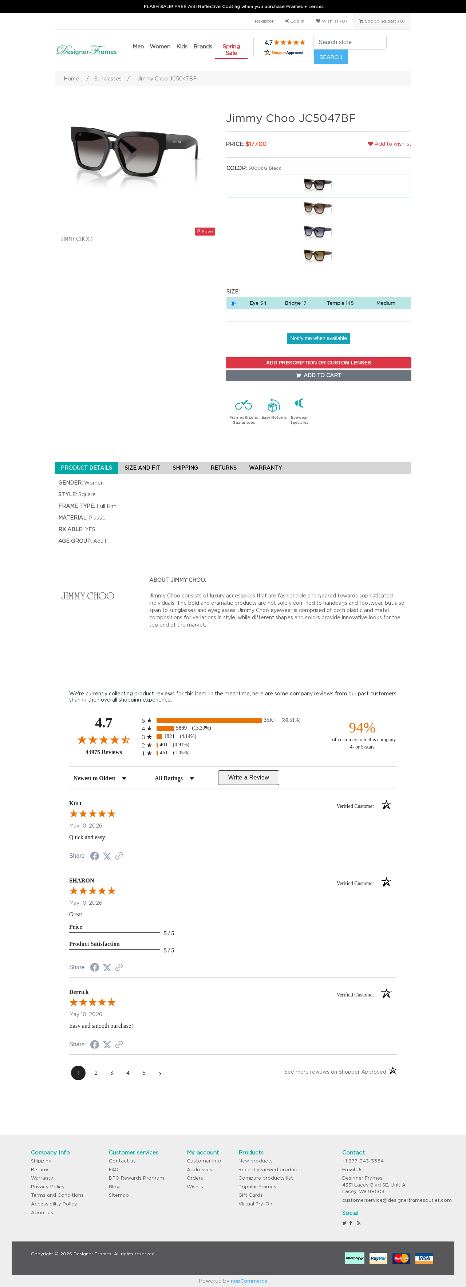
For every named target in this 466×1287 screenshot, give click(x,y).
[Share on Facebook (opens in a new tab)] (94, 857)
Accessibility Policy (54, 1204)
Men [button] (138, 46)
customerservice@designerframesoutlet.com (397, 1200)
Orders (195, 1178)
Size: (233, 292)
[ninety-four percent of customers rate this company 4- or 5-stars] (362, 735)
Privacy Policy (48, 1186)
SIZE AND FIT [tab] (142, 468)
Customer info (204, 1161)
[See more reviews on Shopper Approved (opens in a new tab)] (119, 857)
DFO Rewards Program (136, 1178)
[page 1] (78, 1073)
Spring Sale (231, 49)
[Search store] (350, 42)
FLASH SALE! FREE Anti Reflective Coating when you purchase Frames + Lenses (234, 6)
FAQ (114, 1169)
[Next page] (160, 1073)
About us (42, 1212)
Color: (236, 168)
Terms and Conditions (57, 1195)
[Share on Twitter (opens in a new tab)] (107, 856)
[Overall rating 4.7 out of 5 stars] (104, 739)
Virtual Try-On (255, 1204)
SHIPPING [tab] (185, 468)
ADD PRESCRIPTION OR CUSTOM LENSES (318, 363)
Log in (294, 21)
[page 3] (112, 1073)
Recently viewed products (270, 1169)
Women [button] (160, 46)
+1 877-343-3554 (363, 1161)
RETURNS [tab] (223, 468)
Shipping (41, 1161)
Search (330, 57)
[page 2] (96, 1073)
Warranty (42, 1178)
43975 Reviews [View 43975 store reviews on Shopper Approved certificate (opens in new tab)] (112, 752)
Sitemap (119, 1195)
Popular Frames (257, 1186)
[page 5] (144, 1073)
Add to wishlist (389, 144)
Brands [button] (202, 46)
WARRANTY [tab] (265, 468)
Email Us (352, 1169)
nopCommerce (249, 1281)
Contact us (122, 1161)
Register (264, 21)
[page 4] (128, 1073)
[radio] (233, 720)
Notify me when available (318, 338)
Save (205, 231)
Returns (40, 1169)
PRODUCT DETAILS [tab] (86, 468)
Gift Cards (250, 1195)
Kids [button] (181, 46)
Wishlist (196, 1186)
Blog (114, 1186)
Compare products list (265, 1178)
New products (255, 1161)
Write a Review (248, 777)
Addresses (199, 1169)
